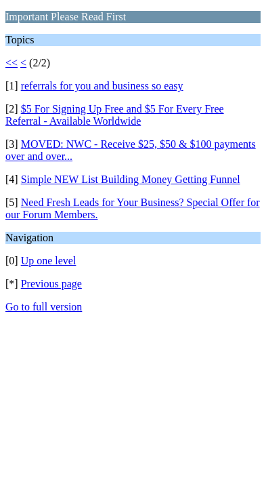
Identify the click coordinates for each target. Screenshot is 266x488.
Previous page (51, 283)
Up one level (48, 260)
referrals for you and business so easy (102, 86)
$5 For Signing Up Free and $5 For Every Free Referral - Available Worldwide (114, 115)
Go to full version (43, 306)
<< (11, 62)
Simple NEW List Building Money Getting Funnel (130, 179)
